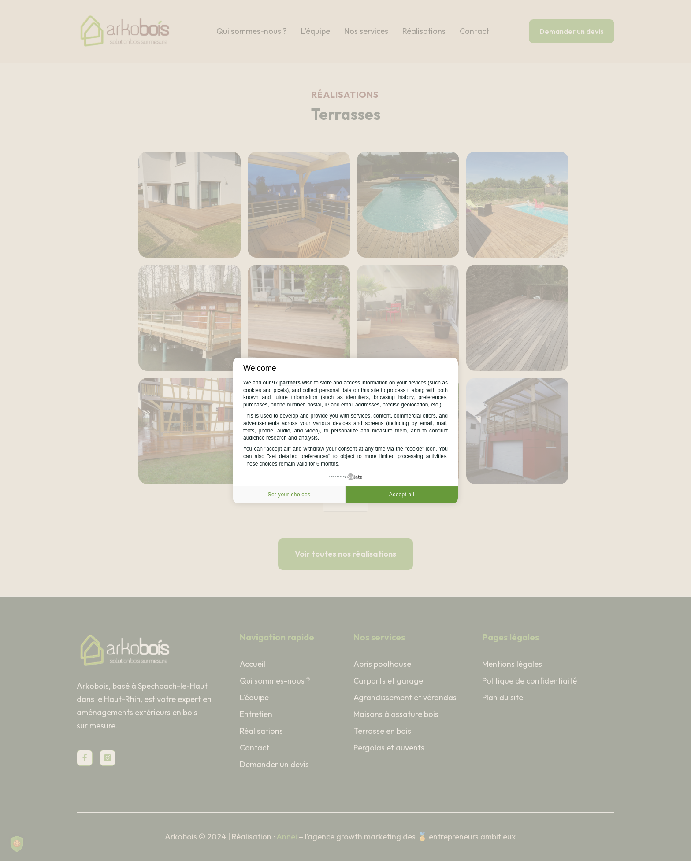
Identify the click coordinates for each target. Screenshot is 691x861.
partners (290, 383)
